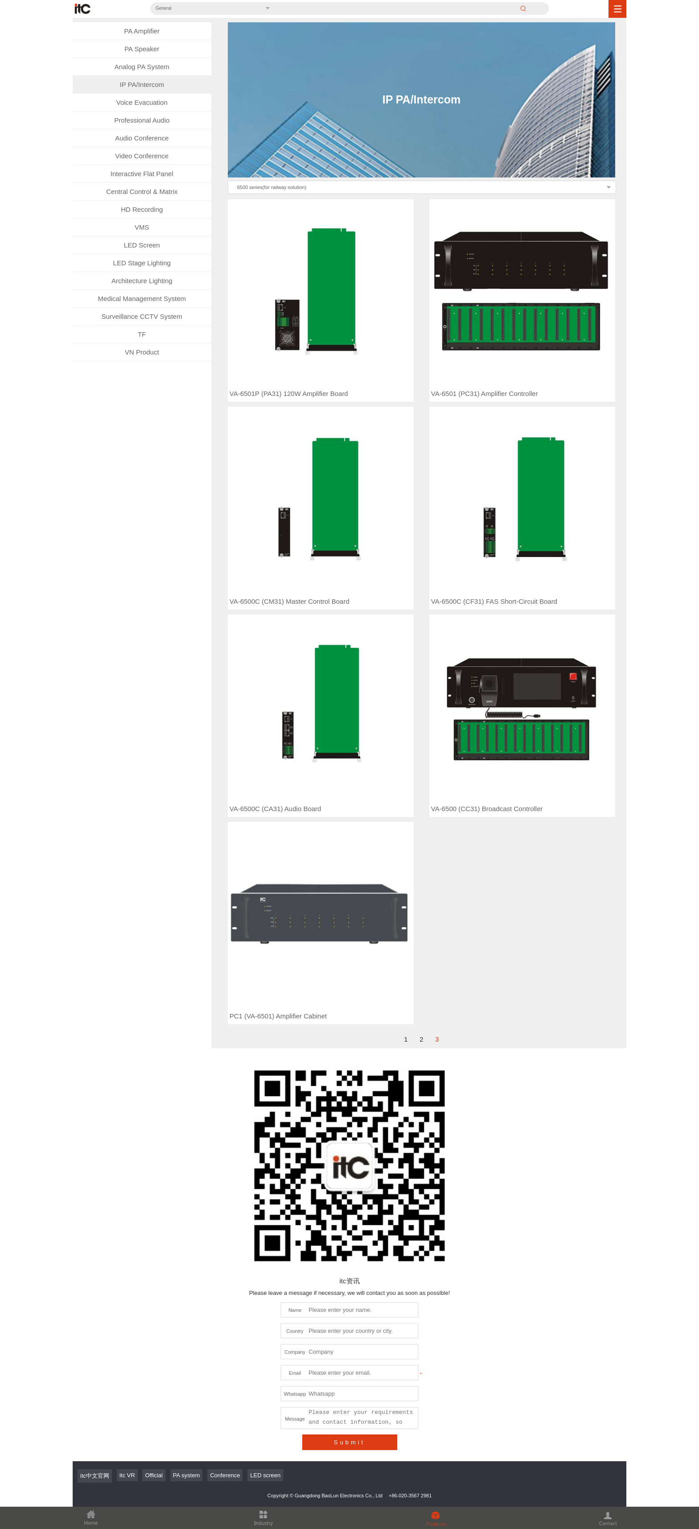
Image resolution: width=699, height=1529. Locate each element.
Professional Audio (141, 120)
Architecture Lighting (142, 280)
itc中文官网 (94, 1377)
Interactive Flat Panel (142, 173)
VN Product (142, 352)
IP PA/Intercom (142, 84)
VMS (142, 227)
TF (142, 334)
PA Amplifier (142, 31)
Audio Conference (142, 138)
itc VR (127, 1377)
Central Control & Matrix (141, 191)
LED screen (265, 1377)
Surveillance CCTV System (142, 316)
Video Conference (142, 156)
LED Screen (142, 245)
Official (154, 1377)
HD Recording (142, 209)
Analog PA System (142, 66)
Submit (349, 1344)
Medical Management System (142, 298)
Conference (225, 1377)
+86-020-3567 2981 (410, 1397)
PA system (186, 1377)
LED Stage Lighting (142, 263)
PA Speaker (141, 49)
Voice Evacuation (142, 102)
